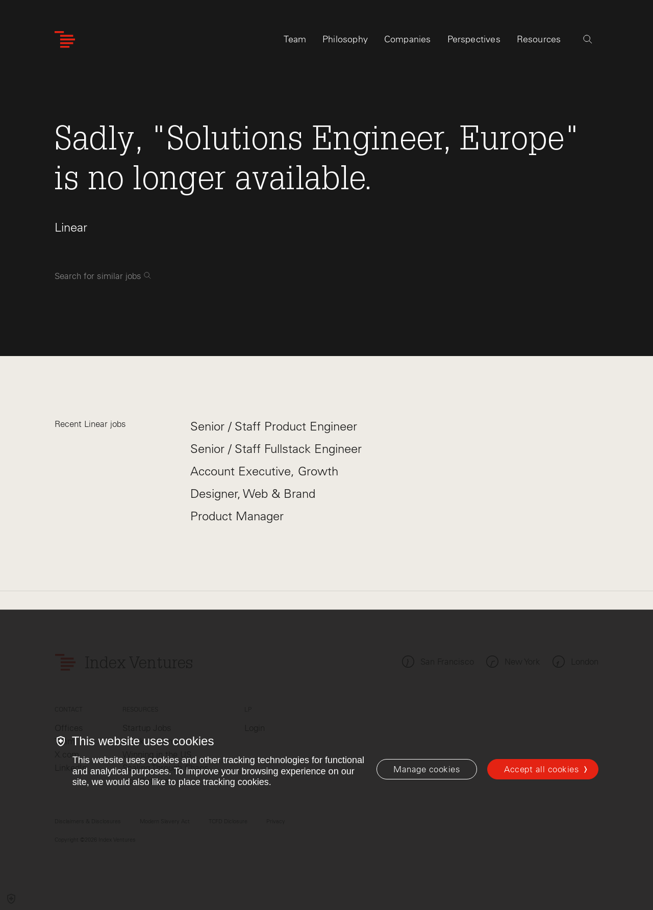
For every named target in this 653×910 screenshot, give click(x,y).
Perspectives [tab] (473, 39)
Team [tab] (295, 39)
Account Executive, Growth (264, 471)
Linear (71, 227)
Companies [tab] (407, 39)
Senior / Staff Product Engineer (273, 426)
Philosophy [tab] (345, 39)
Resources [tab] (539, 39)
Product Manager (237, 516)
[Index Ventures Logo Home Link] (65, 39)
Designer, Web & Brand (252, 493)
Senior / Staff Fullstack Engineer (276, 448)
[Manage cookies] (426, 769)
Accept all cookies (541, 769)
